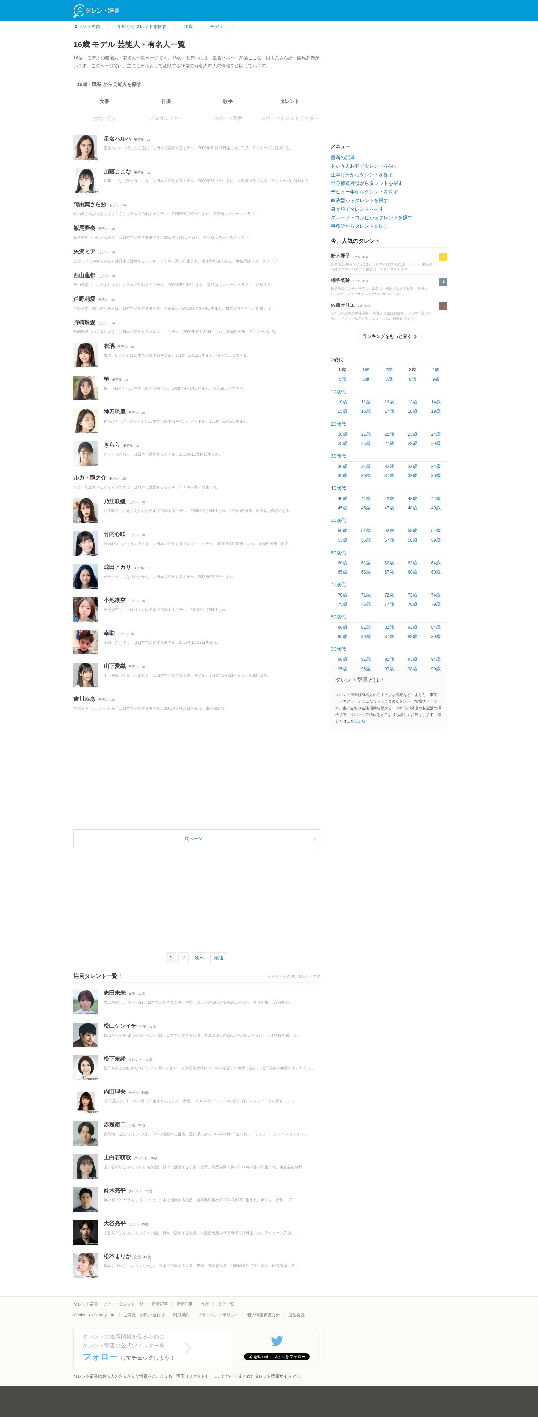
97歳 (389, 668)
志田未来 (115, 993)
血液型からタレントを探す (359, 200)
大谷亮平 (115, 1223)
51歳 (365, 530)
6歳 (365, 379)
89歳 (435, 636)
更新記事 (184, 1304)
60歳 (342, 562)
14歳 (435, 401)
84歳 (435, 627)
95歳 (342, 668)
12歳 (389, 401)
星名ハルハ (117, 139)
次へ (199, 957)
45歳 (342, 507)
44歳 (435, 498)
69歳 (435, 572)
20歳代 (338, 424)
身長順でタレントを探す (357, 209)
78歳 (412, 604)
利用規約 (181, 1315)
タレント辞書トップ (91, 1304)
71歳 (365, 595)
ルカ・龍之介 (89, 478)
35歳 (342, 475)
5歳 (342, 379)
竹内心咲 (115, 534)
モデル (139, 139)
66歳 (365, 572)
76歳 (365, 604)
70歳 (342, 595)
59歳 (435, 540)
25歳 (342, 443)
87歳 (389, 636)
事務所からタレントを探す (359, 226)
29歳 (435, 443)
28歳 (412, 443)
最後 (219, 957)
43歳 (412, 498)
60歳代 (338, 552)
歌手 (228, 101)
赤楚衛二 (115, 1124)
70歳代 (338, 584)
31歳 (365, 466)
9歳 (435, 379)
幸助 (109, 633)
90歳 (342, 659)
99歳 (435, 668)
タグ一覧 (226, 1304)
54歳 (435, 530)
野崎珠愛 (84, 323)
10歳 (342, 401)
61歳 (365, 562)
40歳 (342, 498)
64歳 (435, 562)
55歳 (342, 540)
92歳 (389, 659)
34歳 (435, 466)
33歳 (412, 466)
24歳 (435, 434)
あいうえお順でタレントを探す (364, 166)
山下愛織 (115, 666)
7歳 (389, 379)
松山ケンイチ (120, 1026)
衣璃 (109, 346)
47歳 (389, 507)
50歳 (342, 530)
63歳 (412, 562)
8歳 (412, 379)
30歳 (342, 466)
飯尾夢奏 (84, 228)
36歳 (365, 475)
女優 (104, 101)
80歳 (342, 627)
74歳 (435, 595)
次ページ (193, 838)
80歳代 (338, 616)
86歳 (365, 636)
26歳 (365, 443)
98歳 (412, 668)
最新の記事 (343, 157)
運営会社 (296, 1315)
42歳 (389, 498)
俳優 (166, 101)
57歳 (389, 540)
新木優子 (340, 256)
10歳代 (338, 391)
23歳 (412, 434)
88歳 (412, 636)
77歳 (389, 604)
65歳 (342, 572)
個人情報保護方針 (263, 1315)
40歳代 (338, 488)
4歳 (435, 369)
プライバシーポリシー (218, 1315)
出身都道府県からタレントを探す (367, 183)
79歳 (435, 604)
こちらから (356, 721)
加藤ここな (117, 172)
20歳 (342, 434)
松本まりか (117, 1256)
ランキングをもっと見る (387, 336)
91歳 (365, 659)
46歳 (365, 507)
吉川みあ (84, 699)
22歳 (389, 434)
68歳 (412, 572)
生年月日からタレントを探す (362, 174)
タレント (289, 101)
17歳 (389, 411)
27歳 (389, 443)
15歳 (342, 411)
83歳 (412, 627)
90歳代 (338, 649)
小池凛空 (115, 600)
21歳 (365, 434)
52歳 (389, 530)
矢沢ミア (84, 252)
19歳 (435, 411)
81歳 (365, 627)
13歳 (412, 401)
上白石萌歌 (117, 1157)
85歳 (342, 636)
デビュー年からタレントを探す (364, 191)
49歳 (435, 507)
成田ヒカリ (117, 567)
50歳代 (338, 520)
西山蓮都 (84, 275)
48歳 (412, 507)
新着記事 (160, 1304)
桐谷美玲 (340, 280)
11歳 (365, 401)
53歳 (412, 530)
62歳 (389, 562)
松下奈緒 (115, 1059)
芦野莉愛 (84, 299)
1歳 (365, 369)
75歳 (342, 604)
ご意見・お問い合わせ (144, 1315)
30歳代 (338, 456)
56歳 (365, 540)
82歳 (389, 627)
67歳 (389, 572)
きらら (112, 445)
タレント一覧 (131, 1304)
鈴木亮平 (115, 1190)
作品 (205, 1304)
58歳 (412, 540)
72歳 (389, 595)
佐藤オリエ (343, 305)
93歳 (412, 659)
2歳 (389, 369)
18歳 (412, 411)
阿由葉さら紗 (89, 205)
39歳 (435, 475)
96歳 (365, 668)
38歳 (412, 475)
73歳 (412, 595)
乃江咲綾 (115, 501)
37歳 (389, 475)
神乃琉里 (115, 412)
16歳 (365, 411)
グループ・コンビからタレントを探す (371, 217)
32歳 (389, 466)
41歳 (365, 498)
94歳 (435, 659)
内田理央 (115, 1092)
